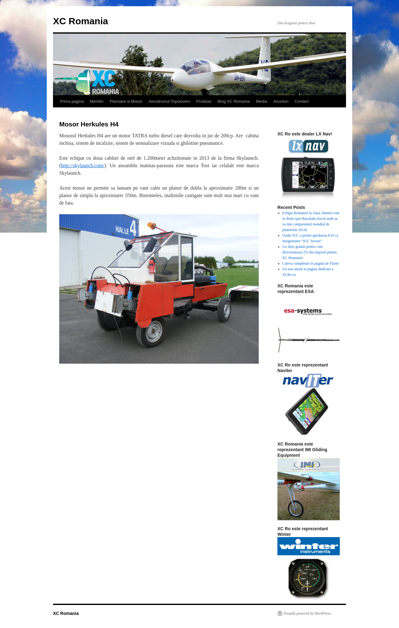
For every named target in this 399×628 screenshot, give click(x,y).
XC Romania (80, 21)
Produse (203, 101)
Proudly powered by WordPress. (308, 613)
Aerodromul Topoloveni (169, 101)
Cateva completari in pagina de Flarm (310, 263)
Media (261, 101)
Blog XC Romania (234, 101)
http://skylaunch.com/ (82, 165)
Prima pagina (72, 101)
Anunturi (280, 101)
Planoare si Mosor (126, 101)
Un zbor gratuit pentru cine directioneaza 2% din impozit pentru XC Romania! (309, 252)
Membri (96, 101)
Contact (302, 101)
